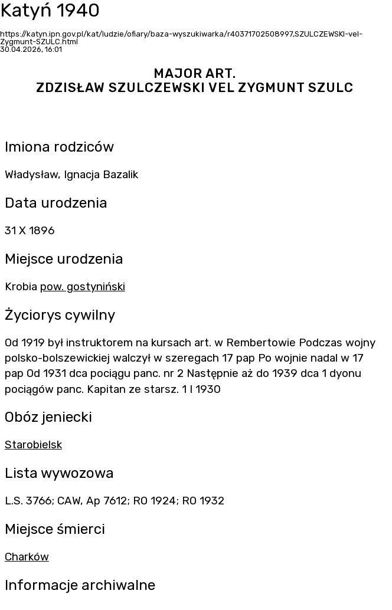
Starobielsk (33, 444)
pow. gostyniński (82, 286)
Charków (27, 556)
